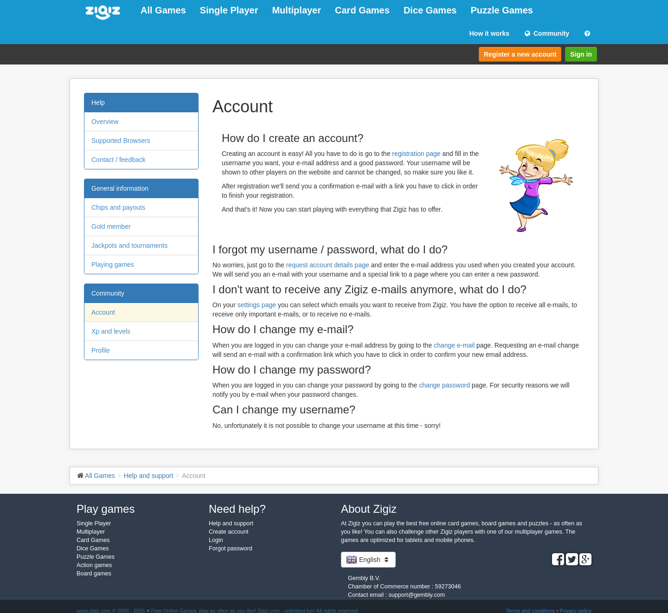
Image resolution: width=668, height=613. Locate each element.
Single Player (229, 10)
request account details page (327, 265)
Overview (104, 121)
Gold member (111, 226)
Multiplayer (296, 10)
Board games (94, 573)
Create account (228, 532)
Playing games (112, 264)
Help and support (231, 523)
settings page (257, 305)
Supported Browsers (120, 140)
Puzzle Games (501, 10)
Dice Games (430, 10)
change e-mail (454, 345)
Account (103, 312)
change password (444, 385)
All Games (163, 10)
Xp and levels (110, 331)
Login (216, 540)
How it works (489, 33)
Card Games (362, 10)
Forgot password (230, 548)
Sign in (581, 54)
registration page (416, 153)
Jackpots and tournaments (129, 245)
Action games (94, 565)
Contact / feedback (118, 159)
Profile (100, 350)
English (368, 559)
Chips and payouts (118, 207)
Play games (106, 509)
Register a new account (520, 54)
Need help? (237, 509)
